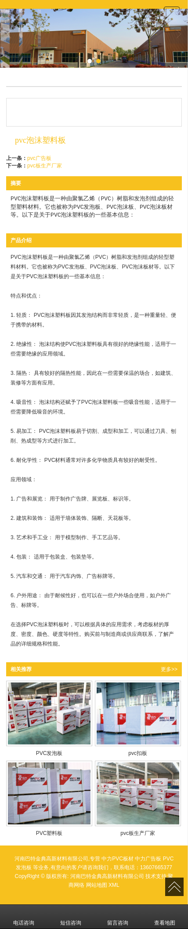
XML (113, 885)
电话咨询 (23, 916)
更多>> (169, 669)
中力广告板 (148, 859)
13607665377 (156, 867)
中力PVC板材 (117, 859)
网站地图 (96, 885)
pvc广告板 (39, 158)
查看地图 (164, 916)
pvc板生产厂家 (44, 166)
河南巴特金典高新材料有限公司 (107, 876)
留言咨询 (117, 916)
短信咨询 (70, 916)
